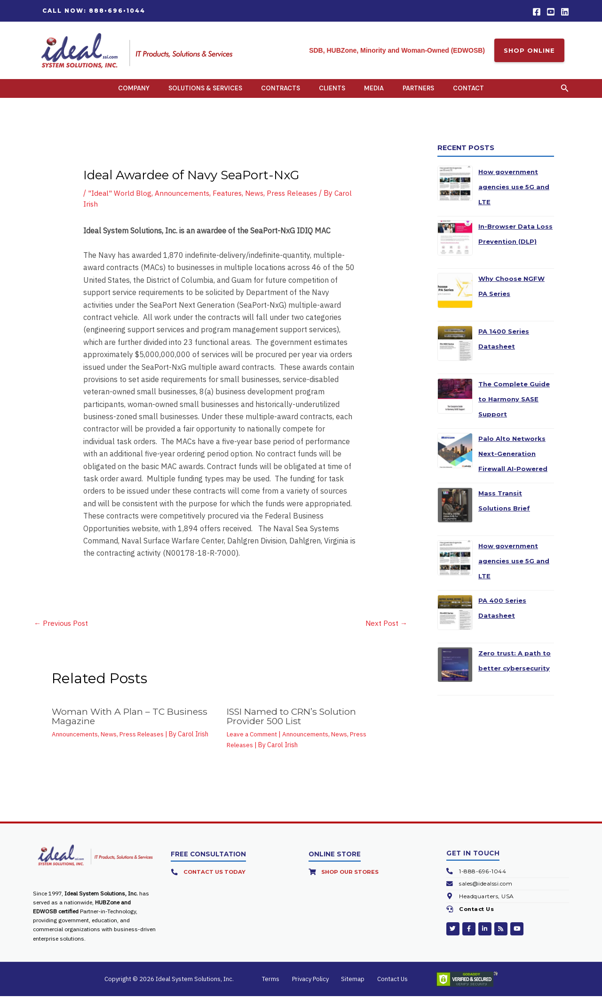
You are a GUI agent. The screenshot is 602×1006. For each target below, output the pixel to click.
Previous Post (62, 633)
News (258, 202)
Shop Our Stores (351, 882)
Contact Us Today (215, 882)
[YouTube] (551, 12)
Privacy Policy (313, 989)
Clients (332, 93)
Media (374, 93)
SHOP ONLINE (529, 50)
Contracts (280, 93)
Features (229, 202)
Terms (280, 989)
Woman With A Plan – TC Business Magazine (132, 726)
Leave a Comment (253, 744)
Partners (418, 93)
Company (134, 93)
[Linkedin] (565, 12)
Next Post (385, 633)
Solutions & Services (205, 93)
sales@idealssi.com (486, 894)
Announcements (183, 202)
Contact (468, 93)
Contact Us (478, 919)
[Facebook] (536, 12)
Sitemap (350, 989)
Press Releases (297, 202)
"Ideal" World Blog (120, 202)
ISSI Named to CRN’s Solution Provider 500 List (296, 726)
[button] (94, 11)
